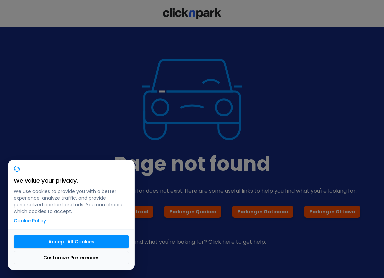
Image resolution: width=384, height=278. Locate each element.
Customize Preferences (71, 257)
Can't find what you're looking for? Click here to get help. (192, 242)
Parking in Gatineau (262, 211)
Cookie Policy (30, 220)
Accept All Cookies (71, 241)
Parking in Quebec (192, 211)
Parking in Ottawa (332, 211)
